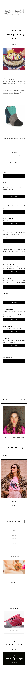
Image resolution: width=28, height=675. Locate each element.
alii (4, 230)
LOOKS (14, 538)
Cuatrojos (6, 169)
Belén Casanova (8, 218)
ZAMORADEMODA (14, 540)
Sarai (4, 182)
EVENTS (14, 543)
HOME (14, 530)
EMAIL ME (14, 535)
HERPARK (24, 673)
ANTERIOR (23, 399)
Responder (14, 196)
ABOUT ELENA (14, 533)
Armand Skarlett (8, 309)
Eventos (14, 44)
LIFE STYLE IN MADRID (14, 546)
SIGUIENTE (4, 399)
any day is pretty (8, 264)
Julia (4, 247)
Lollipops (11, 93)
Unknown (6, 293)
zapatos (5, 93)
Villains (14, 505)
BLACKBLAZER (7, 278)
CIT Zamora (6, 338)
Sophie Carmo (7, 326)
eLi (4, 352)
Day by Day (6, 203)
